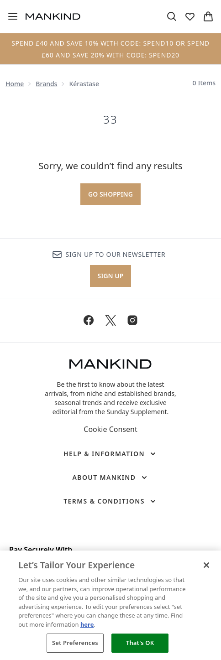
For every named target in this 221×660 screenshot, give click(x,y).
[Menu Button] (12, 16)
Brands (46, 83)
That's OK (140, 643)
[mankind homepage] (53, 16)
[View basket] (208, 16)
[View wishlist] (189, 16)
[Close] (206, 565)
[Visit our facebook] (89, 320)
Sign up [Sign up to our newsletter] (111, 275)
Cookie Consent (110, 429)
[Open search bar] (171, 16)
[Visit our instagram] (132, 320)
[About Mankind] (110, 477)
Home (14, 83)
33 (110, 119)
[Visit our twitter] (110, 320)
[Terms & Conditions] (110, 501)
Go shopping (110, 194)
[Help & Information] (110, 453)
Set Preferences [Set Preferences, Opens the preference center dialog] (75, 643)
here (87, 624)
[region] (110, 605)
